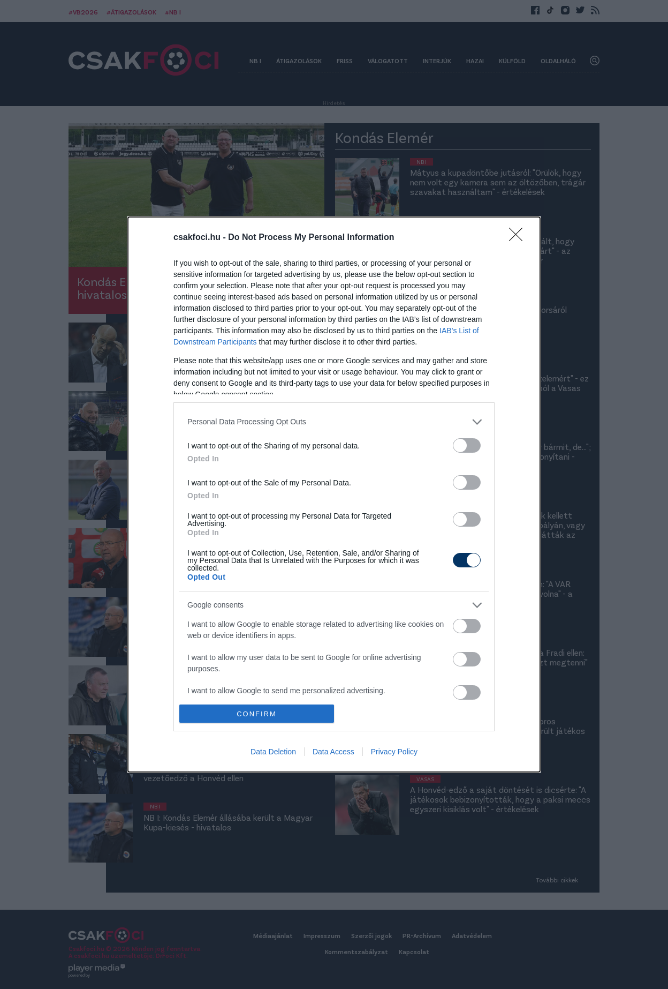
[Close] (519, 238)
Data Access (333, 751)
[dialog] (334, 495)
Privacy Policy (394, 751)
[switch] (467, 445)
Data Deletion (273, 751)
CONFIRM (257, 714)
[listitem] (334, 422)
